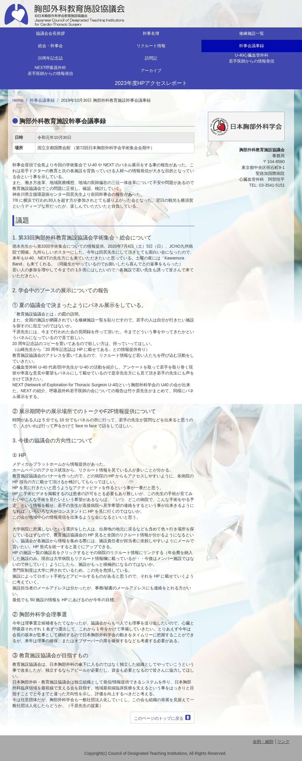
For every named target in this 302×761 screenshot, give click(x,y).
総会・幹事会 (50, 45)
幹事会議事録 (251, 45)
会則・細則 (263, 741)
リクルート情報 (151, 45)
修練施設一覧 (251, 33)
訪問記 (151, 58)
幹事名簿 (151, 33)
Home (17, 100)
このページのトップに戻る (158, 718)
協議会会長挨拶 (50, 33)
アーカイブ (151, 70)
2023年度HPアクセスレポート (151, 83)
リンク (283, 741)
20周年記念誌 (50, 58)
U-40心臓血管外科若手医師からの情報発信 (251, 58)
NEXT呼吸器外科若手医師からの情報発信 (50, 70)
